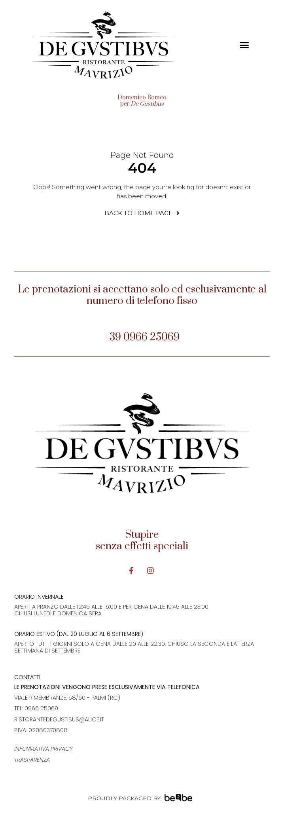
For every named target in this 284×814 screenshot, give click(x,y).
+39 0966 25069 (142, 337)
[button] (244, 45)
